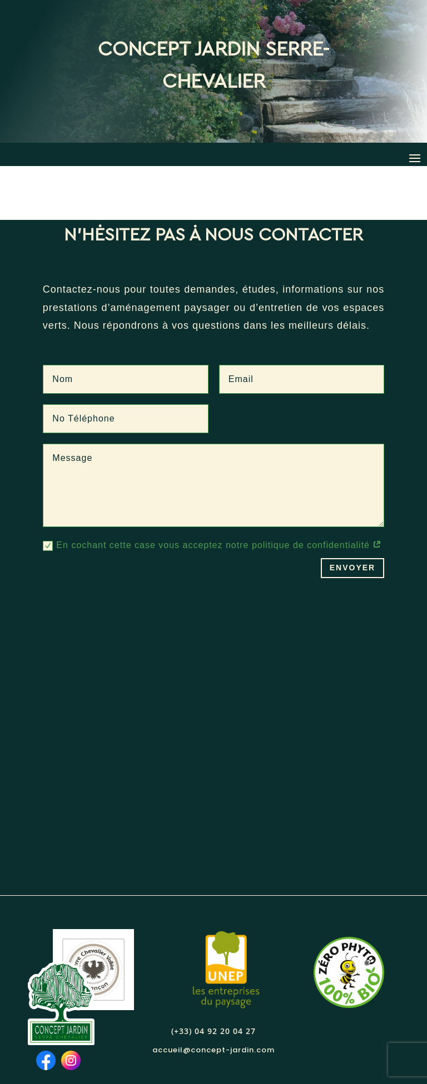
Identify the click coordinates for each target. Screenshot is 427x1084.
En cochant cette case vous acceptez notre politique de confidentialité (212, 492)
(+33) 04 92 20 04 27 (213, 977)
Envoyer (352, 514)
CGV (297, 1047)
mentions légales (244, 1047)
